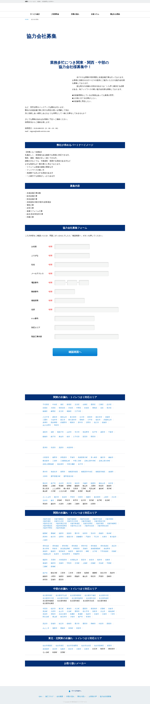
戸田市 (72, 497)
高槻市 (101, 533)
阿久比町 (46, 617)
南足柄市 (60, 464)
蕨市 (52, 500)
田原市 (78, 628)
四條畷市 (79, 537)
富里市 (85, 437)
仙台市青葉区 (47, 646)
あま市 (61, 611)
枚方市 (53, 537)
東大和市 (73, 417)
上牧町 (85, 563)
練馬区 (53, 411)
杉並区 (86, 408)
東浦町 (80, 614)
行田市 (80, 497)
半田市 (45, 609)
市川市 (77, 432)
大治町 (69, 611)
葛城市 (45, 563)
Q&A (40, 696)
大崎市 (78, 649)
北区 (102, 408)
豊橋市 (62, 628)
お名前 (34, 247)
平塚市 (72, 457)
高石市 (114, 546)
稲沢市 (53, 609)
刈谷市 (101, 624)
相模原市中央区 (86, 472)
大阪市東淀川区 (61, 523)
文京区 (77, 404)
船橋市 (45, 437)
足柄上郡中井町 (90, 461)
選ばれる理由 (115, 14)
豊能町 (53, 533)
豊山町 (54, 617)
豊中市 (77, 533)
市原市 (53, 447)
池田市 (61, 533)
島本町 (109, 533)
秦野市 (54, 457)
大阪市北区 (47, 519)
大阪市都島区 (59, 519)
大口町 (77, 609)
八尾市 (45, 540)
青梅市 (82, 420)
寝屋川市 (70, 537)
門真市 (88, 537)
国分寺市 (99, 417)
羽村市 (56, 425)
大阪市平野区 (47, 528)
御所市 (53, 563)
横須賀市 (46, 461)
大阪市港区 (47, 521)
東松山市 (102, 483)
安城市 (53, 624)
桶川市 (56, 497)
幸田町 (70, 628)
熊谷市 (45, 483)
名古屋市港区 (47, 595)
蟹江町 (61, 609)
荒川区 (109, 408)
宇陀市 (69, 563)
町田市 (89, 417)
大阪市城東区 (112, 523)
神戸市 (45, 573)
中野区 (78, 408)
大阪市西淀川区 (99, 521)
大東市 (104, 537)
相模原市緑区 (73, 472)
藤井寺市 (79, 551)
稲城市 (104, 422)
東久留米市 (72, 420)
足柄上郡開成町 (48, 464)
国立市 (62, 420)
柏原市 (70, 551)
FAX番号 (34, 318)
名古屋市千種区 (90, 595)
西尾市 (109, 624)
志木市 (61, 483)
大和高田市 (63, 560)
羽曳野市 (76, 554)
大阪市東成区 (75, 523)
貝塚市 (85, 549)
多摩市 (45, 422)
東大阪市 (113, 537)
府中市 (80, 422)
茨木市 (93, 533)
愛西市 (85, 609)
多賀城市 (46, 649)
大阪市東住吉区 (103, 526)
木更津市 (70, 447)
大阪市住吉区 (89, 526)
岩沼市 (54, 649)
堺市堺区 (65, 546)
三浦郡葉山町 (65, 461)
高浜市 (45, 624)
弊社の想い (81, 696)
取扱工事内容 (36, 337)
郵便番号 (34, 292)
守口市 (96, 537)
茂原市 (61, 447)
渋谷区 (70, 408)
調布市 (54, 417)
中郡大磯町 (71, 464)
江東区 (101, 404)
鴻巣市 (88, 497)
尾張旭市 (94, 609)
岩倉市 (110, 609)
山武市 (69, 432)
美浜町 (45, 611)
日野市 (88, 422)
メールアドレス (37, 274)
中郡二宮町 (77, 461)
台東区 (85, 404)
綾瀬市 (111, 472)
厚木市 (45, 472)
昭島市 (72, 422)
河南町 (114, 551)
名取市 (109, 646)
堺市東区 (94, 546)
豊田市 (85, 624)
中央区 (54, 404)
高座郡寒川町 (83, 457)
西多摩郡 (54, 422)
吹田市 (85, 533)
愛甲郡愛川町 (55, 476)
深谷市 (77, 483)
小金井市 (54, 420)
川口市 (114, 497)
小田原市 (46, 457)
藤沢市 (102, 457)
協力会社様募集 (105, 696)
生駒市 (107, 560)
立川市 (82, 417)
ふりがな (34, 256)
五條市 (61, 563)
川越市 (85, 483)
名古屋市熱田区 (77, 598)
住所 (33, 310)
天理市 (53, 560)
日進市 (96, 614)
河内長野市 (66, 554)
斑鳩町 (53, 566)
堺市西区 (75, 546)
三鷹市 (45, 420)
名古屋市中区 (104, 595)
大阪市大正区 (59, 521)
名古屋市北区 (91, 598)
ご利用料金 (55, 14)
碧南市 (69, 624)
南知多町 (111, 611)
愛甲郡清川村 (68, 476)
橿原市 (45, 560)
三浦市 (54, 461)
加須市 (64, 497)
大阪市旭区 (100, 523)
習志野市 (86, 432)
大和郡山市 (74, 560)
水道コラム (95, 14)
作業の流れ (75, 14)
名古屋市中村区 (63, 598)
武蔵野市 (63, 422)
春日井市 (63, 617)
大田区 (53, 408)
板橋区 (45, 411)
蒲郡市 (54, 628)
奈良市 (91, 560)
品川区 (109, 404)
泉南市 (45, 551)
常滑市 (88, 617)
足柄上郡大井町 (104, 461)
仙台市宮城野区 (72, 646)
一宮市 (112, 614)
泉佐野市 (107, 549)
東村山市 (63, 417)
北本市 (45, 500)
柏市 (68, 437)
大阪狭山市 (47, 554)
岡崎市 (93, 624)
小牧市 (72, 617)
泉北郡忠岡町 (65, 549)
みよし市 (46, 628)
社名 (33, 265)
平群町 (109, 563)
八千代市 (76, 437)
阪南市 (53, 551)
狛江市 (96, 422)
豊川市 (77, 624)
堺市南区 (55, 546)
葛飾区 (69, 411)
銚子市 (53, 437)
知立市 (61, 624)
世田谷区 (62, 408)
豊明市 (77, 611)
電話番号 (34, 283)
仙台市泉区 (60, 646)
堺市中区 (84, 546)
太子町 (94, 551)
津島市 (53, 614)
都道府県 (34, 301)
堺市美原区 (104, 546)
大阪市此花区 (84, 519)
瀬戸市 (80, 617)
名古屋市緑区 (104, 598)
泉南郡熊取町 (95, 549)
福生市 (98, 420)
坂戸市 (53, 483)
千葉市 (110, 432)
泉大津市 (46, 549)
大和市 (45, 476)
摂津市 (45, 537)
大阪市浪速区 (86, 521)
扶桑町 (72, 614)
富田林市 (62, 551)
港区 (62, 404)
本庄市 (110, 483)
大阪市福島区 (72, 519)
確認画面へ (75, 352)
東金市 (61, 437)
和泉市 (54, 549)
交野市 (61, 537)
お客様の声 (93, 696)
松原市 (56, 554)
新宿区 (69, 404)
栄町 (52, 432)
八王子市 (46, 417)
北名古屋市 (63, 614)
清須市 (45, 614)
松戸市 (94, 432)
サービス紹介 (35, 14)
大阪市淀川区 (47, 523)
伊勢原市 (63, 457)
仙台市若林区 (99, 646)
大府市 (53, 611)
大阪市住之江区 (75, 526)
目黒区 (45, 408)
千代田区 (46, 404)
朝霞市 (93, 483)
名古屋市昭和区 (75, 595)
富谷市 (70, 649)
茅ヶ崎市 (94, 457)
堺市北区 (46, 546)
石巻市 (86, 649)
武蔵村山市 (108, 420)
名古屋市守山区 (61, 595)
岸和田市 (76, 549)
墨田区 (93, 404)
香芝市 (83, 560)
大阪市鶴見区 (47, 526)
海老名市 (54, 472)
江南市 (104, 614)
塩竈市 (62, 649)
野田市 (93, 437)
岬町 (87, 551)
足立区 (61, 411)
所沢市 (69, 483)
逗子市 (80, 464)
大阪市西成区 (60, 528)
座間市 (62, 472)
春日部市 (97, 497)
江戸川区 (78, 411)
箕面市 (69, 533)
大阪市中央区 (97, 519)
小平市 (89, 420)
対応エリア (35, 328)
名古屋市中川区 (48, 598)
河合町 (101, 563)
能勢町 (45, 533)
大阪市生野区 (88, 523)
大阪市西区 (109, 519)
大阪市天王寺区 (72, 521)
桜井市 (99, 560)
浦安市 (45, 432)
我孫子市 (60, 432)
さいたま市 (47, 497)
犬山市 (102, 611)
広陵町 (93, 563)
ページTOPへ (76, 691)
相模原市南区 (100, 472)
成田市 (102, 432)
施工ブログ (49, 696)
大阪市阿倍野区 (61, 526)
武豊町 (102, 609)
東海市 (69, 609)
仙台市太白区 (86, 646)
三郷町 (45, 566)
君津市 (45, 447)
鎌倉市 (110, 457)
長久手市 (86, 611)
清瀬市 (107, 417)
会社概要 (60, 696)
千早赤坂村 (104, 551)
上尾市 (106, 497)
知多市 (88, 614)
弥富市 (94, 611)
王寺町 (77, 563)
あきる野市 (47, 425)
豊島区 (94, 408)
